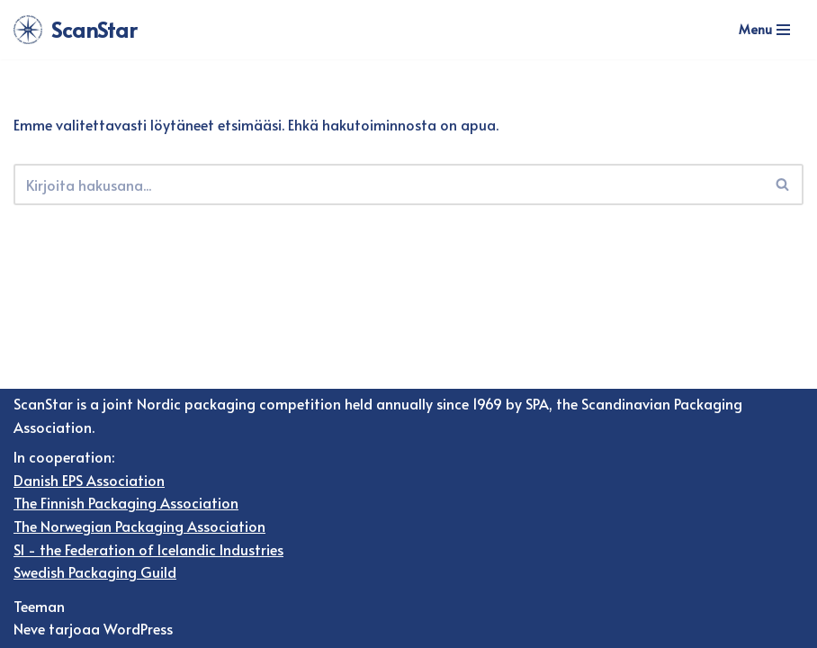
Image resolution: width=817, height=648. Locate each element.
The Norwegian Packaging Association (139, 526)
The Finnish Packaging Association (125, 502)
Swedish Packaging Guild (94, 571)
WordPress (138, 628)
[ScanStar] (75, 30)
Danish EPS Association (89, 480)
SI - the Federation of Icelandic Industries (148, 549)
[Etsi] (388, 184)
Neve (29, 628)
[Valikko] (764, 29)
